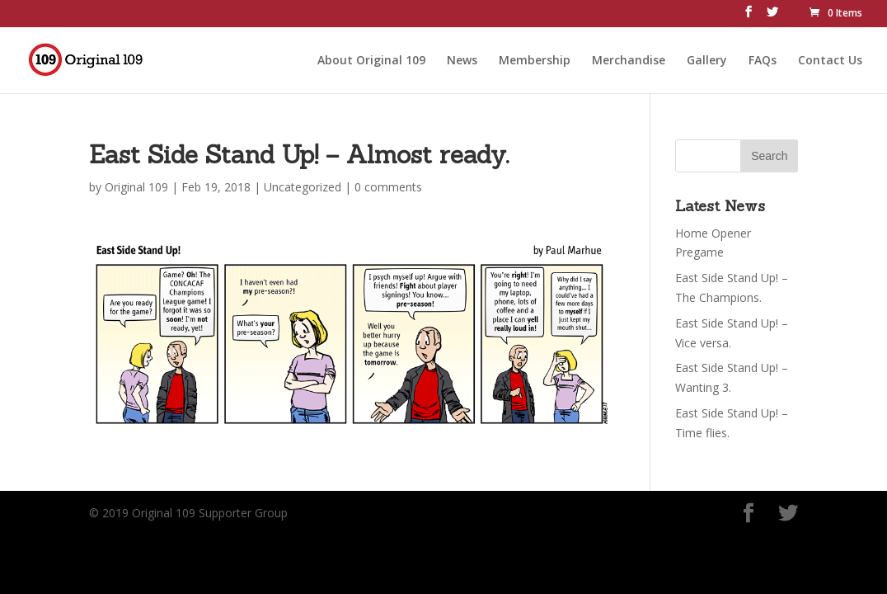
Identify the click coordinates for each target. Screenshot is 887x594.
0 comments (388, 187)
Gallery (707, 58)
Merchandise (628, 58)
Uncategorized (302, 187)
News (462, 58)
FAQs (763, 58)
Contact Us (830, 58)
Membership (534, 58)
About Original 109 (371, 58)
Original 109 (136, 187)
